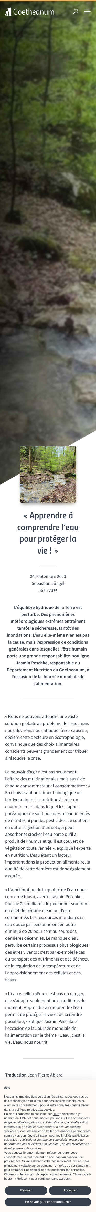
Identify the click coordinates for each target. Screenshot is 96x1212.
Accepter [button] (70, 1190)
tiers (56, 1114)
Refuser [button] (26, 1190)
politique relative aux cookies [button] (34, 1109)
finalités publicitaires (75, 1135)
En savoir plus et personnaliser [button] (48, 1202)
